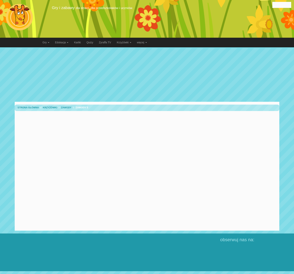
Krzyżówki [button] (124, 42)
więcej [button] (142, 42)
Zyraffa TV (105, 42)
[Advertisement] (147, 74)
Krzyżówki (50, 107)
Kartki (77, 42)
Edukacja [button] (61, 42)
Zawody (66, 107)
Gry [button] (46, 42)
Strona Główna (28, 107)
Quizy (89, 42)
